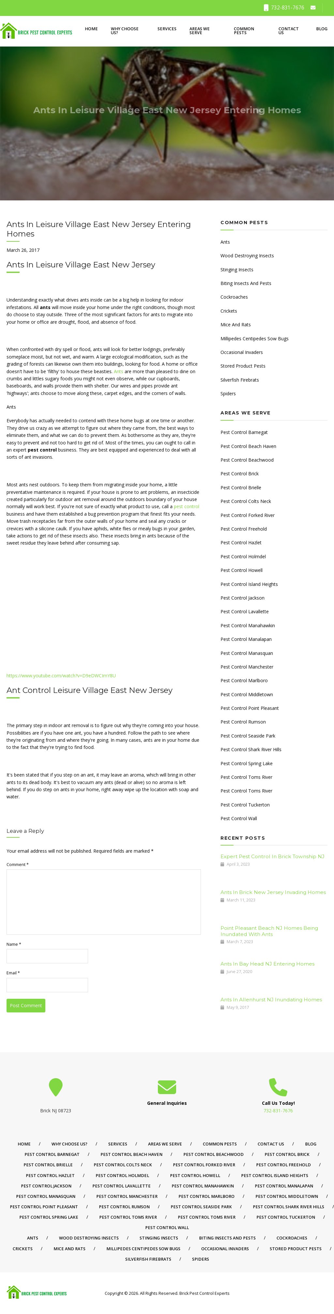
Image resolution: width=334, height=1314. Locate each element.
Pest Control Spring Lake (246, 763)
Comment (18, 864)
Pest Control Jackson (242, 598)
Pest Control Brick (239, 473)
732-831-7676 (284, 7)
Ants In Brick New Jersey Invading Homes (273, 892)
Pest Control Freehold (243, 529)
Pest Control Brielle (240, 487)
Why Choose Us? (125, 31)
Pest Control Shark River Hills (250, 749)
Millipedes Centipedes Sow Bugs (254, 338)
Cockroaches (234, 297)
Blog (321, 29)
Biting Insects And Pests (245, 283)
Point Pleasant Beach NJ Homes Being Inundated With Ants (269, 931)
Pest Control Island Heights (249, 584)
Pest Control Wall (238, 818)
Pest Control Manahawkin (247, 625)
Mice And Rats (235, 324)
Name (14, 944)
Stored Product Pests (243, 366)
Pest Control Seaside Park (247, 736)
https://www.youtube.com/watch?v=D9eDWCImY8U (61, 675)
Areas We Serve (200, 31)
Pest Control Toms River (246, 777)
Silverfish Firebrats (239, 380)
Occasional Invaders (241, 352)
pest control (186, 506)
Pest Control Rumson (243, 722)
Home (91, 29)
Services (167, 29)
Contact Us (289, 31)
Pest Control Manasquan (246, 653)
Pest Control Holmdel (243, 556)
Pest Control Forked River (247, 515)
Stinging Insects (236, 269)
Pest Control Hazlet (241, 542)
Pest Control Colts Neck (245, 501)
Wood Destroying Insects (247, 255)
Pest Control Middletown (246, 694)
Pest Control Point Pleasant (249, 708)
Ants (118, 371)
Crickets (228, 311)
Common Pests (244, 31)
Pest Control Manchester (246, 667)
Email (13, 973)
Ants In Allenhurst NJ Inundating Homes (271, 999)
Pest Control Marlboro (244, 680)
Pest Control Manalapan (246, 639)
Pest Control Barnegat (244, 432)
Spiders (228, 393)
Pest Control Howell (241, 570)
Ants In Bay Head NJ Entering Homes (267, 964)
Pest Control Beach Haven (248, 446)
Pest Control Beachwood (247, 460)
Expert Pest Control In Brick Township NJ (272, 856)
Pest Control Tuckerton (245, 805)
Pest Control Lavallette (244, 611)
